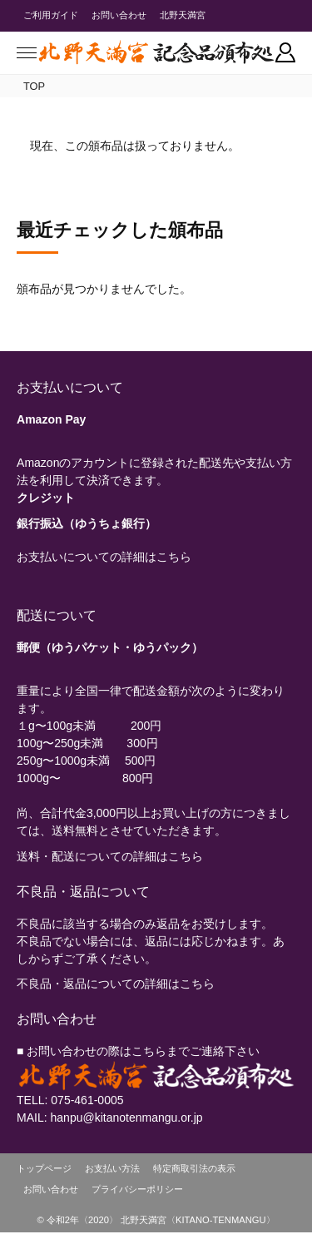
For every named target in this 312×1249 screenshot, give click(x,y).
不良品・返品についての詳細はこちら (116, 983)
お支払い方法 (112, 1168)
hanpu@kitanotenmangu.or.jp (127, 1117)
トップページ (44, 1168)
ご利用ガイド (50, 15)
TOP (34, 86)
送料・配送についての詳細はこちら (110, 856)
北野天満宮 (183, 15)
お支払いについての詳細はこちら (104, 556)
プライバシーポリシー (137, 1189)
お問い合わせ (119, 15)
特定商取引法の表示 (194, 1168)
